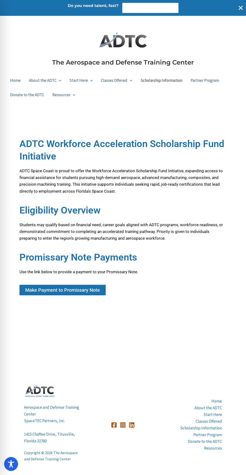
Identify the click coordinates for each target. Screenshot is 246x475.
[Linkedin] (132, 425)
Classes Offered (116, 80)
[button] (58, 80)
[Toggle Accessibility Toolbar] (11, 464)
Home (15, 80)
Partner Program (205, 80)
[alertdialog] (123, 8)
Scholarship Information (161, 80)
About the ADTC (45, 80)
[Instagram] (123, 425)
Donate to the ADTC (27, 94)
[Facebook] (114, 425)
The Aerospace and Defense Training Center (123, 62)
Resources (63, 95)
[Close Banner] (241, 8)
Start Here (81, 80)
